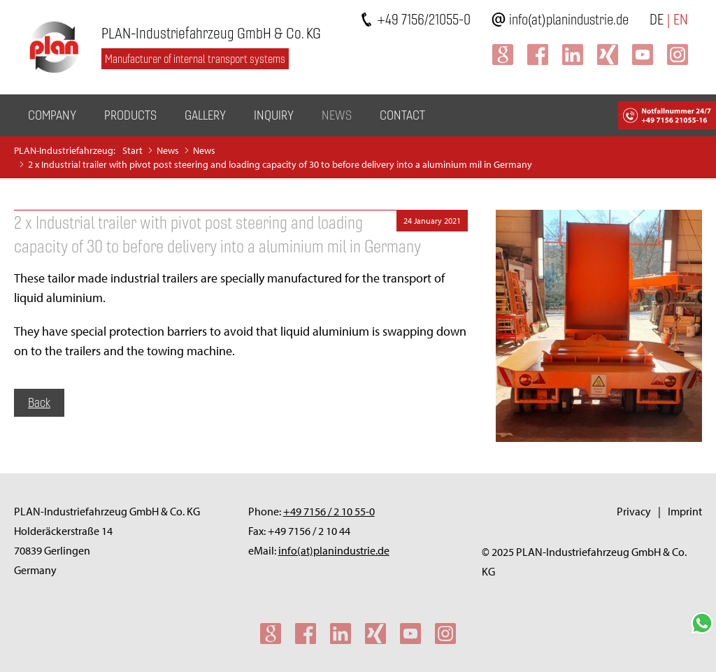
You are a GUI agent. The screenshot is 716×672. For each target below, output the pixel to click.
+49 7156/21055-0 (424, 19)
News (337, 115)
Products (130, 115)
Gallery (205, 115)
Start (132, 150)
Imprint (685, 511)
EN (680, 19)
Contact (402, 115)
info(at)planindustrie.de (569, 19)
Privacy (634, 511)
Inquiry (274, 115)
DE (657, 19)
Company (52, 115)
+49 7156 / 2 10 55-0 (329, 511)
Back (39, 402)
